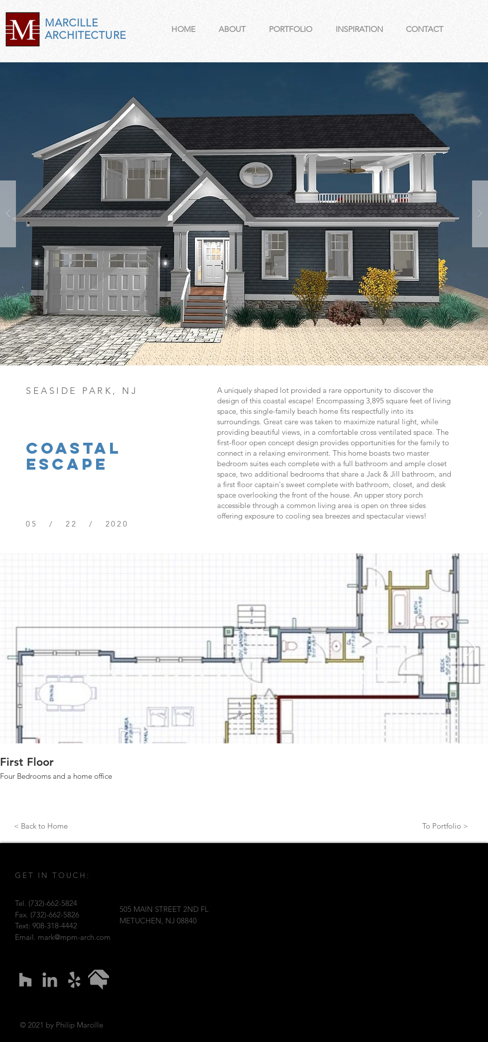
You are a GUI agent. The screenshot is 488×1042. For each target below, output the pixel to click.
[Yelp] (74, 979)
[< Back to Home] (41, 826)
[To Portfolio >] (445, 826)
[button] (244, 213)
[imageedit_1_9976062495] (98, 979)
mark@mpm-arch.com (74, 937)
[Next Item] (471, 648)
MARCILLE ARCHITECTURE (85, 28)
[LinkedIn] (49, 979)
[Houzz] (25, 979)
